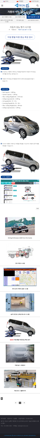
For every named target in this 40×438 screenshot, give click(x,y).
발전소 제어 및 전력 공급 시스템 (7, 21)
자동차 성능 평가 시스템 (33, 17)
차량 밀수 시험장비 (20, 365)
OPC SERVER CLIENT (33, 20)
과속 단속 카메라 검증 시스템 (20, 288)
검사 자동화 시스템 (6, 17)
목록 (37, 208)
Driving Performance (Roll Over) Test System (20, 238)
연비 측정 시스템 (20, 263)
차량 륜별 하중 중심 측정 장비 (20, 339)
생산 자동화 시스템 (20, 17)
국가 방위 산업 (20, 20)
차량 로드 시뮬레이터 (20, 390)
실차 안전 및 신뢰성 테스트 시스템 (20, 314)
